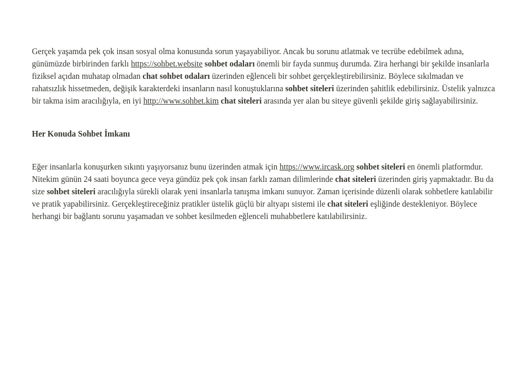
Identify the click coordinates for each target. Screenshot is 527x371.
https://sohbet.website (166, 63)
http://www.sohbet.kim (181, 100)
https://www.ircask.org (316, 166)
